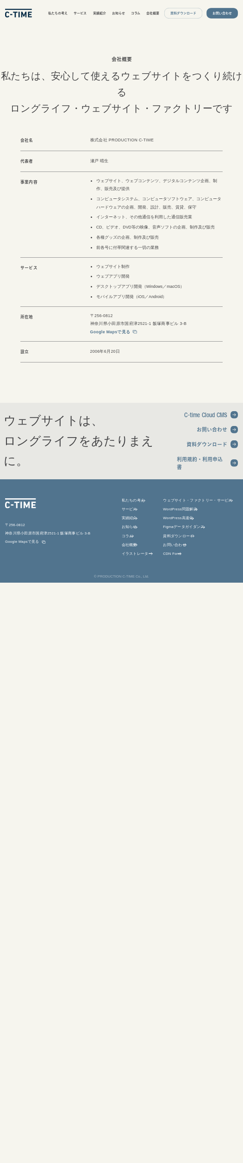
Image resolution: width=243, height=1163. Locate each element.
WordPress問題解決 (180, 509)
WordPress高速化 (178, 518)
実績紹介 (99, 13)
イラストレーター (137, 554)
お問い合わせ (212, 429)
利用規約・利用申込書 (200, 463)
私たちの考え (58, 13)
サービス (80, 13)
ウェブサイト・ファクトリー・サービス (197, 500)
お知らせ (118, 13)
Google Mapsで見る (110, 332)
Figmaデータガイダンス (183, 527)
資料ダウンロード (207, 444)
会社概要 (152, 13)
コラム (135, 13)
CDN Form (172, 554)
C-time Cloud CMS (205, 414)
